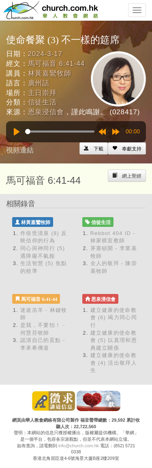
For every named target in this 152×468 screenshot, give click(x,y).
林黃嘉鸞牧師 (49, 73)
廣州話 (39, 83)
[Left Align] (127, 148)
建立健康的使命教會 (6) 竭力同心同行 (113, 317)
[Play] (16, 131)
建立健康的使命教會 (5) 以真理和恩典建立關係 (113, 340)
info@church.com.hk (78, 445)
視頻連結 (20, 150)
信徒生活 (42, 102)
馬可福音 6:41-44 (56, 63)
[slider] (59, 131)
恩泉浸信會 (46, 112)
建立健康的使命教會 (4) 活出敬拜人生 (113, 362)
